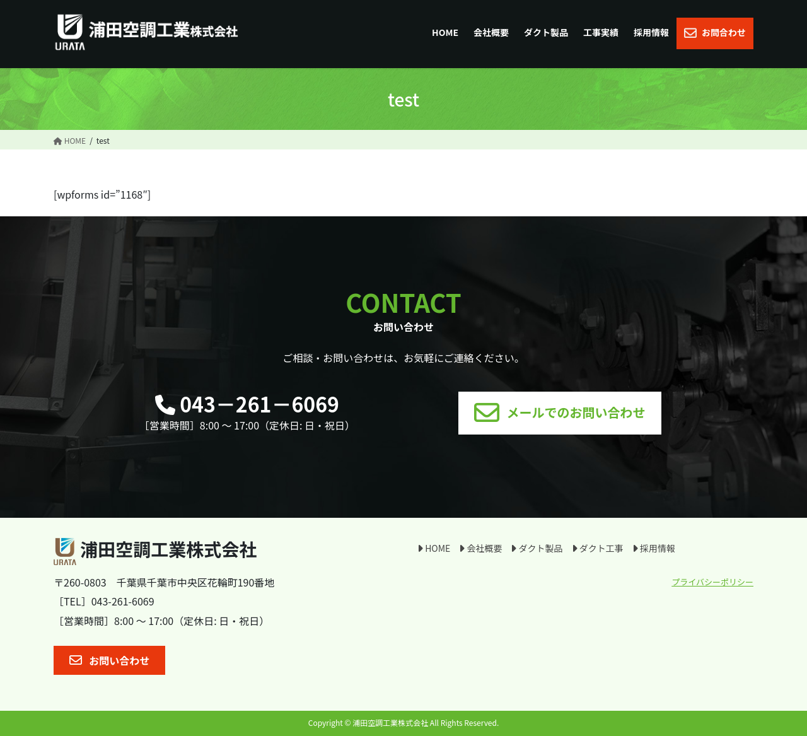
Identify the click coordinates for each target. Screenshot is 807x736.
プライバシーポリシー (712, 582)
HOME (433, 548)
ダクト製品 (536, 548)
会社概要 (480, 548)
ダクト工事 (598, 548)
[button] (559, 413)
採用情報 (653, 548)
